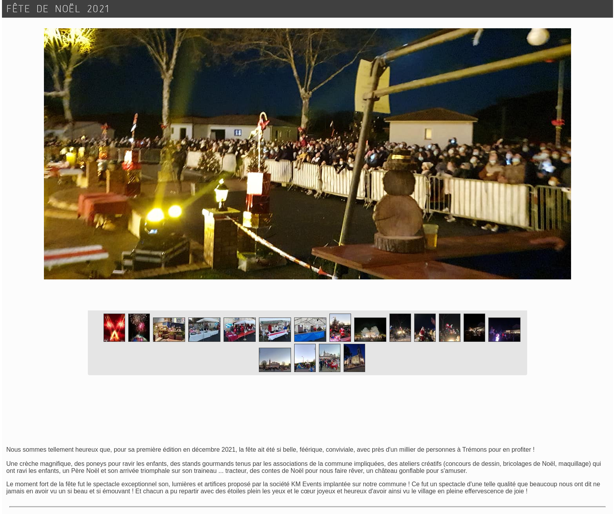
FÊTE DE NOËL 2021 (58, 9)
